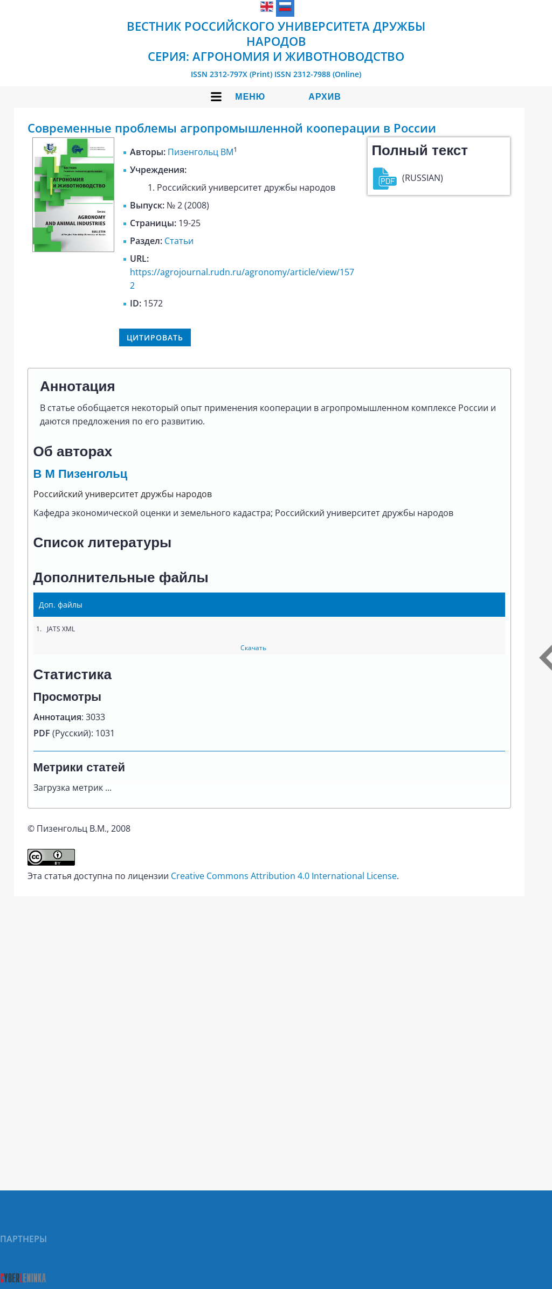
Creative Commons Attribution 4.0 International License (284, 876)
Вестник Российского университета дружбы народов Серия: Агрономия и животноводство (276, 41)
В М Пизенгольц (80, 473)
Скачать (253, 647)
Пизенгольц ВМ (200, 152)
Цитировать (155, 337)
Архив (324, 96)
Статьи (179, 241)
